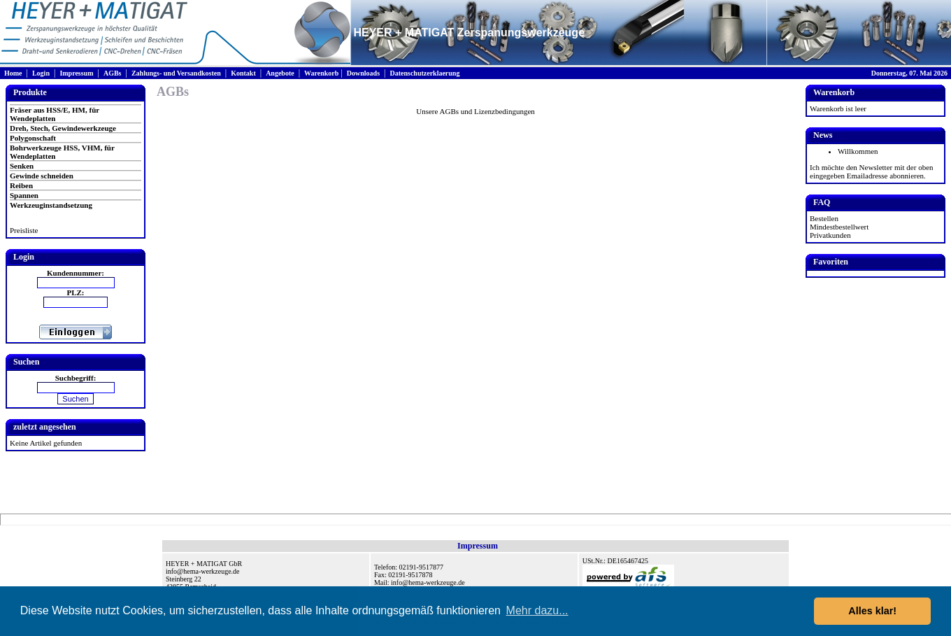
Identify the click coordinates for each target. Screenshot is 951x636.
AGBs (112, 73)
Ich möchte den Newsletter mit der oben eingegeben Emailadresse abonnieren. (872, 171)
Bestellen (824, 218)
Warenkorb (321, 73)
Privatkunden (830, 235)
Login (41, 73)
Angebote (280, 73)
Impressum (76, 73)
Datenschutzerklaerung (424, 73)
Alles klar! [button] (872, 610)
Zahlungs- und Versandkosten (176, 73)
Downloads (363, 73)
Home (13, 73)
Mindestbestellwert (839, 226)
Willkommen (858, 151)
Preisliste (24, 230)
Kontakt (243, 73)
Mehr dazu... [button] (537, 610)
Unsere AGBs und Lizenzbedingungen (475, 111)
